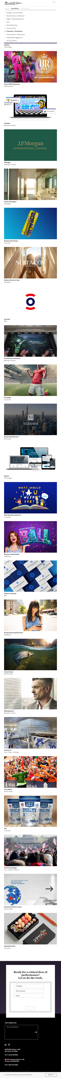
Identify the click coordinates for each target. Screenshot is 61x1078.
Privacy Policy (27, 1071)
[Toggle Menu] (53, 2)
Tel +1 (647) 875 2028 (11, 1065)
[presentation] (30, 1002)
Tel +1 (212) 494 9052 (11, 1055)
